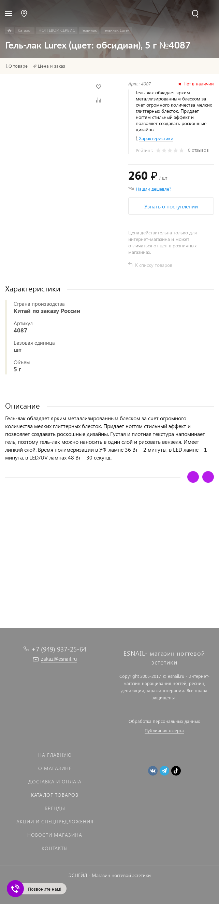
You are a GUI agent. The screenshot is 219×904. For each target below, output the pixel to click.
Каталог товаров (54, 795)
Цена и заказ (51, 66)
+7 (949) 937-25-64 (58, 649)
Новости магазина (54, 835)
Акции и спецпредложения (54, 821)
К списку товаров (153, 265)
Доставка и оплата (55, 781)
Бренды (55, 808)
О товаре (18, 66)
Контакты (55, 848)
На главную (55, 755)
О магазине (55, 768)
